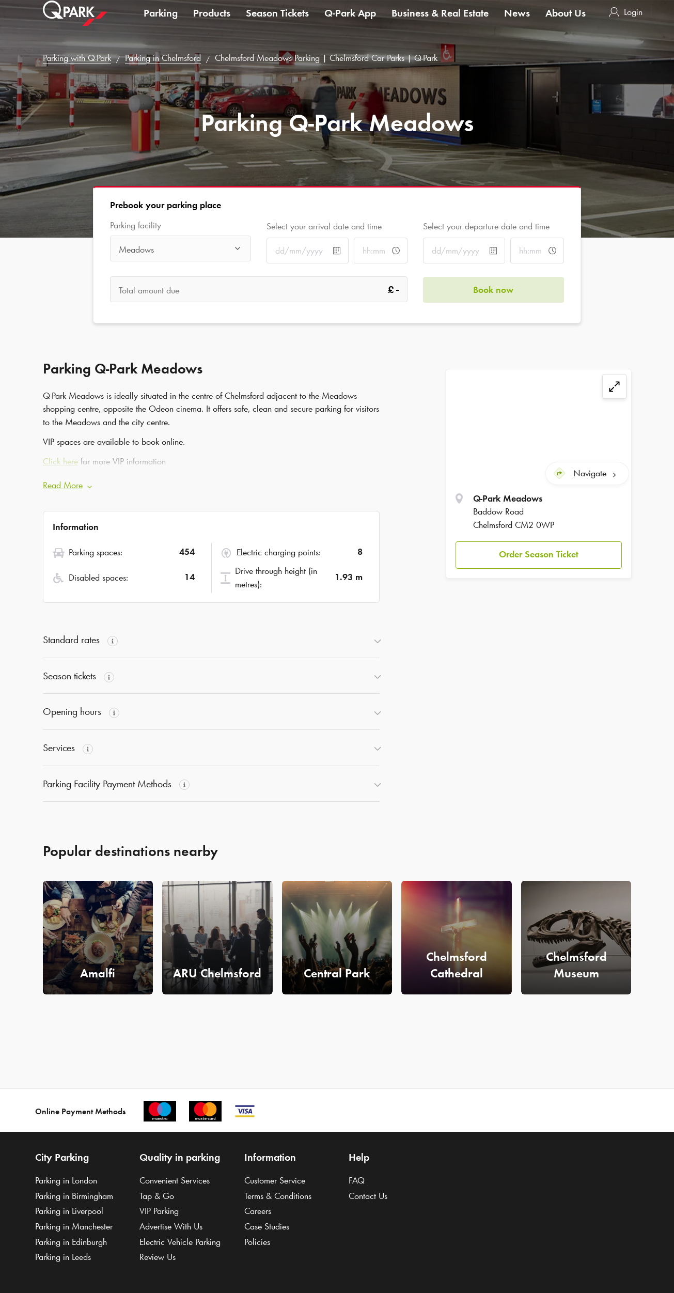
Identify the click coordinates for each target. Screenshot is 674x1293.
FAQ (357, 1180)
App (350, 23)
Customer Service (274, 1180)
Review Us (157, 1257)
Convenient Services (174, 1180)
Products (211, 23)
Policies (257, 1242)
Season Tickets (277, 23)
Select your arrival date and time (324, 226)
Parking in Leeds (63, 1257)
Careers (257, 1211)
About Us (565, 23)
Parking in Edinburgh (71, 1242)
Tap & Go (156, 1196)
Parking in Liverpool (69, 1211)
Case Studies (266, 1226)
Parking (161, 23)
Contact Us (368, 1196)
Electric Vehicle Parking (180, 1242)
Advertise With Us (170, 1226)
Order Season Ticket (538, 554)
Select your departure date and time (486, 226)
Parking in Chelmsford (163, 58)
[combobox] (180, 249)
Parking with (77, 58)
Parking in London (66, 1180)
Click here (60, 461)
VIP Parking (159, 1211)
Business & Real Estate (440, 23)
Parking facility (135, 225)
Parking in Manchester (74, 1226)
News (517, 23)
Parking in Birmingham (74, 1196)
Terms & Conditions (277, 1196)
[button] (539, 555)
